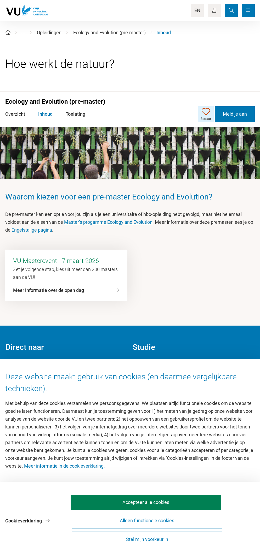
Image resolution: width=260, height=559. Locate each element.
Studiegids (143, 376)
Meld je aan (235, 114)
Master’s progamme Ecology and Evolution (108, 222)
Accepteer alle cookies (109, 537)
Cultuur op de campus (27, 376)
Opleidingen (49, 32)
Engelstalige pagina (32, 230)
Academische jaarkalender (160, 364)
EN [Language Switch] (197, 10)
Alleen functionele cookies (167, 537)
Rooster (141, 388)
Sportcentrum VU (23, 388)
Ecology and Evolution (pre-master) (109, 32)
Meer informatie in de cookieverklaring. (64, 498)
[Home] (7, 32)
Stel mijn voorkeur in (225, 537)
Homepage (16, 364)
